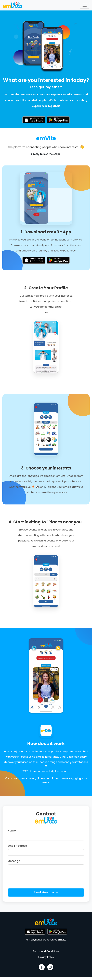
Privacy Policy (46, 957)
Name (12, 831)
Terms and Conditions (46, 951)
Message (14, 861)
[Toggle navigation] (84, 5)
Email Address (17, 846)
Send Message (46, 892)
